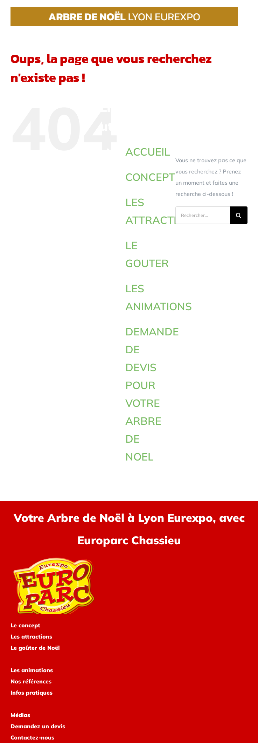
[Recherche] (238, 215)
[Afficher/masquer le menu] (243, 16)
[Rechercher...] (202, 215)
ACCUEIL (147, 151)
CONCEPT (150, 177)
